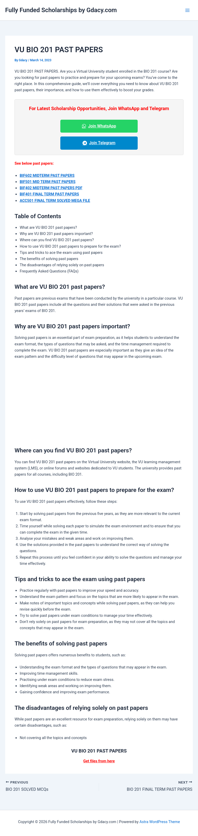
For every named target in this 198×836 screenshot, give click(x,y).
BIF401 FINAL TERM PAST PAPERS (49, 194)
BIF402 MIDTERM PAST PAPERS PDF (51, 188)
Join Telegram (98, 142)
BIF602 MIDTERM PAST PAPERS (47, 175)
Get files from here (99, 761)
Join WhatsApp (99, 126)
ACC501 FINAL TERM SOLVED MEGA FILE (55, 200)
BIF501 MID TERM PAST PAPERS (47, 181)
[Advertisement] (99, 402)
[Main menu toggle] (187, 10)
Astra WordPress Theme (159, 821)
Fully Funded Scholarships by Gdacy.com (61, 10)
